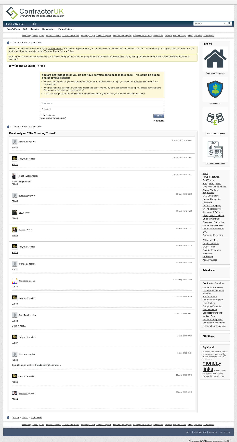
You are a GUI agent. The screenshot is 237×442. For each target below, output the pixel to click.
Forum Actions (66, 29)
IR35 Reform (158, 36)
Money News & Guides (213, 215)
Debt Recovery (210, 309)
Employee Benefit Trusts (214, 186)
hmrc (220, 356)
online (224, 370)
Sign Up (138, 81)
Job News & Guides (212, 212)
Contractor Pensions (212, 313)
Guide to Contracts (211, 219)
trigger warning (207, 376)
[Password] (102, 109)
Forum (16, 42)
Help (33, 24)
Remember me (47, 115)
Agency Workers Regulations (210, 191)
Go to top (225, 432)
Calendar (34, 29)
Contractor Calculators (213, 228)
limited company (208, 359)
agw (212, 351)
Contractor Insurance (213, 287)
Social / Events (208, 36)
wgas (222, 376)
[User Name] (102, 103)
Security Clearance (212, 250)
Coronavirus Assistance (70, 36)
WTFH (22, 229)
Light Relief (198, 36)
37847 (15, 164)
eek (21, 212)
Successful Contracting (213, 222)
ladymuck (23, 159)
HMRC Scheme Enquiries (122, 36)
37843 (15, 235)
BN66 (218, 183)
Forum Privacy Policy (63, 51)
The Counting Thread (32, 65)
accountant (206, 351)
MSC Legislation (210, 196)
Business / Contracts (53, 36)
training (220, 373)
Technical (168, 36)
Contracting (26, 36)
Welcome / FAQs (179, 36)
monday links (212, 366)
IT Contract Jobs (210, 240)
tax (204, 373)
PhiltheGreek (25, 176)
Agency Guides (210, 260)
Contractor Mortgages (213, 299)
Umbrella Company (212, 205)
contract (224, 351)
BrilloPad (23, 195)
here (122, 56)
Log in (159, 116)
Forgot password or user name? (53, 118)
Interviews (207, 253)
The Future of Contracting (142, 36)
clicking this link (55, 48)
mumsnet (217, 370)
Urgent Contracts (211, 243)
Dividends (207, 202)
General (35, 36)
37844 (15, 218)
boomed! (218, 351)
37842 (15, 252)
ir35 (224, 356)
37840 (15, 286)
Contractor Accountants (214, 322)
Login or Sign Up (16, 24)
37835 (15, 382)
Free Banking (209, 303)
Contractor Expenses (213, 235)
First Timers (208, 180)
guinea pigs (213, 356)
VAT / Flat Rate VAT (212, 209)
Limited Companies (212, 199)
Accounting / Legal (88, 36)
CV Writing (208, 256)
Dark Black (24, 315)
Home (205, 173)
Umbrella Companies (103, 36)
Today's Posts (13, 29)
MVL (205, 232)
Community (48, 29)
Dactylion (23, 141)
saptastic (23, 393)
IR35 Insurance (210, 296)
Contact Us (200, 432)
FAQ (25, 29)
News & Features (211, 177)
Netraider (23, 281)
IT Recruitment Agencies (214, 326)
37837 (15, 343)
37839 (15, 304)
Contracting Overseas (213, 225)
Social (190, 36)
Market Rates (209, 247)
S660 (211, 183)
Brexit (42, 36)
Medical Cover (209, 316)
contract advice (208, 354)
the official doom (211, 373)
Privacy (213, 432)
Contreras (23, 264)
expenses (217, 354)
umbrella (216, 376)
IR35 (205, 183)
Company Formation (212, 306)
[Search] (209, 23)
